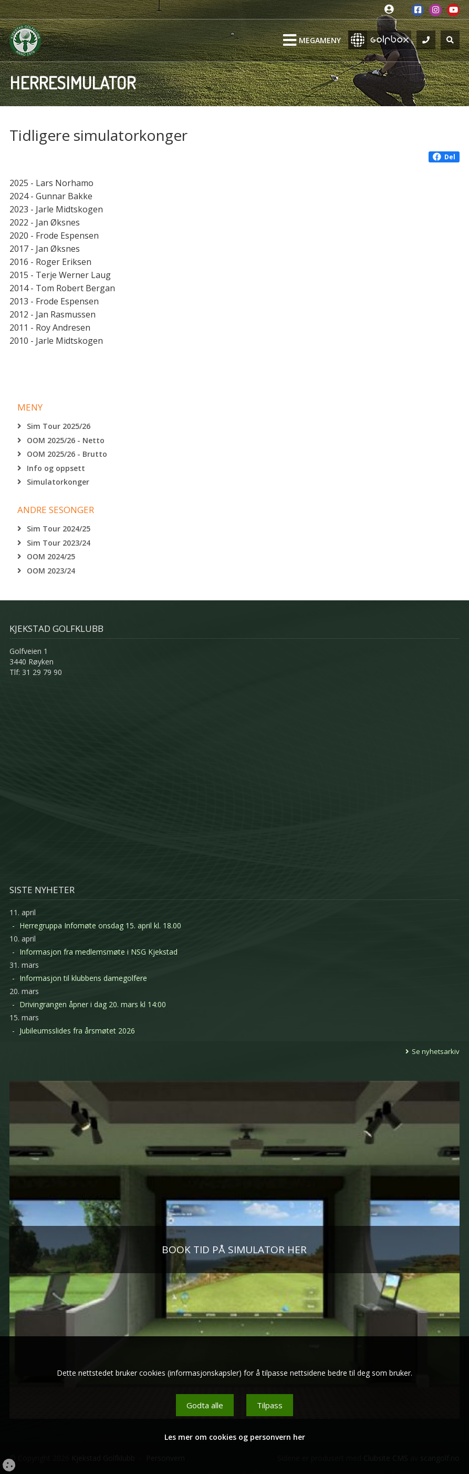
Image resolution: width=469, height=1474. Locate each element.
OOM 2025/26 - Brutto (67, 454)
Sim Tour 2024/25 (58, 529)
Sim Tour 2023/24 (58, 543)
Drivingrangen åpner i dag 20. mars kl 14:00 (92, 1004)
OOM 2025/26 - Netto (66, 440)
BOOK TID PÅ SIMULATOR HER (234, 1249)
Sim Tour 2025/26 (58, 426)
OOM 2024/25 (51, 556)
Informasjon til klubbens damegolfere (83, 978)
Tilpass (270, 1405)
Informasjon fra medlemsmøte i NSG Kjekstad (98, 952)
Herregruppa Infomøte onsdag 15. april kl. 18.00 (100, 925)
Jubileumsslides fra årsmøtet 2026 (77, 1031)
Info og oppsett (56, 468)
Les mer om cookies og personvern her (234, 1437)
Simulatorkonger (58, 482)
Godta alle (204, 1405)
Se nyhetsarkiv (436, 1051)
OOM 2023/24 (51, 571)
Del (444, 156)
